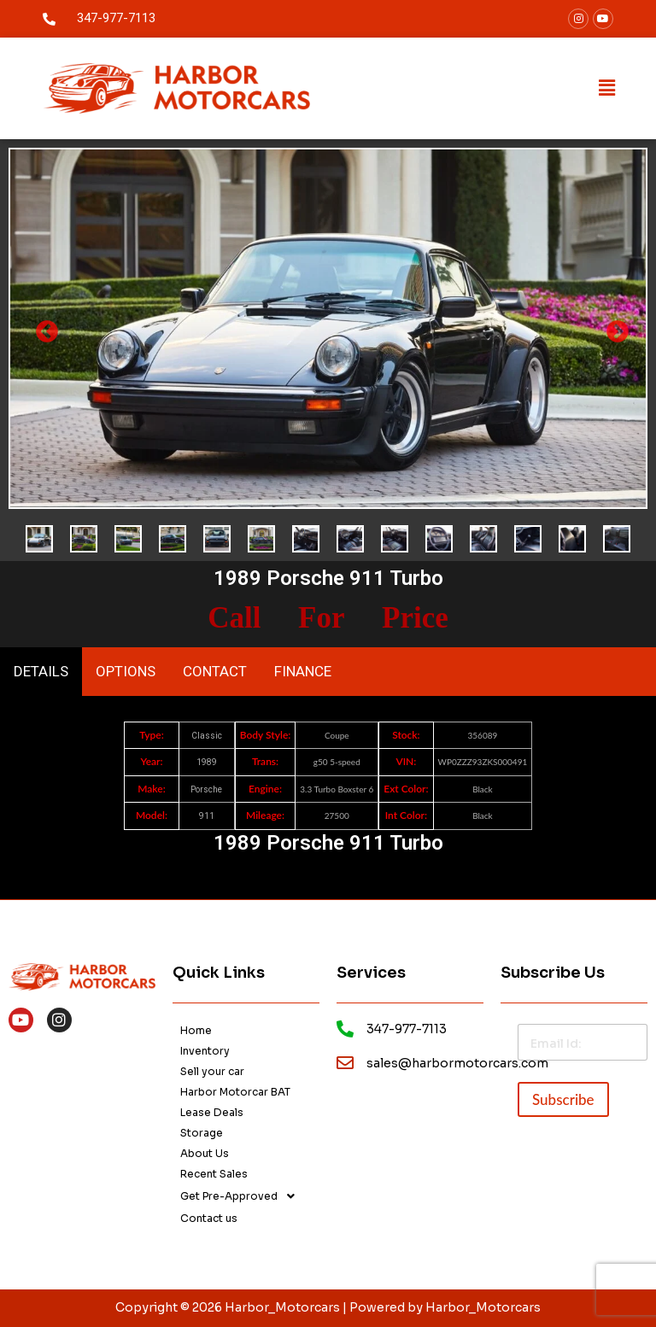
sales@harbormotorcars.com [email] (457, 1063)
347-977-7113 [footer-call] (406, 1029)
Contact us (208, 1218)
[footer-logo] (82, 975)
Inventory (205, 1050)
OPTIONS (125, 671)
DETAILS (41, 671)
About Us (204, 1153)
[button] (607, 88)
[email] (345, 1063)
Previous (42, 327)
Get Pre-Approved (242, 1196)
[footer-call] (345, 1029)
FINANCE (302, 671)
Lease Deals (211, 1112)
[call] (49, 19)
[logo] (177, 88)
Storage (201, 1132)
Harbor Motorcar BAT (235, 1091)
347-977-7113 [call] (116, 18)
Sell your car (212, 1071)
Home (196, 1030)
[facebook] (578, 19)
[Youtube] (21, 1020)
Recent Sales (214, 1173)
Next (613, 327)
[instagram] (59, 1020)
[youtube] (603, 19)
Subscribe (563, 1099)
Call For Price (328, 617)
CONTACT (215, 671)
